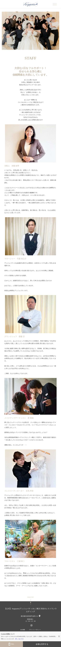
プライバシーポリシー (35, 629)
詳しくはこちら (19, 638)
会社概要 (22, 629)
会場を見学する (42, 644)
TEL (11, 644)
